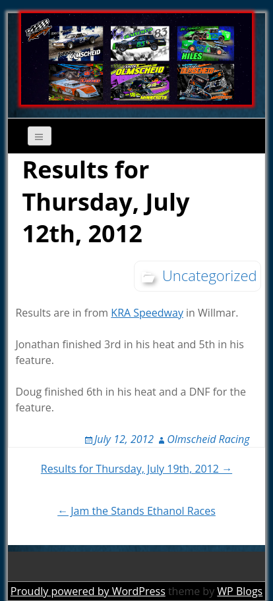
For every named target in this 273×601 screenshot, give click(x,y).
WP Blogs (239, 591)
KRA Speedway (147, 312)
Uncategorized (209, 275)
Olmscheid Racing (208, 439)
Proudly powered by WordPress (88, 591)
